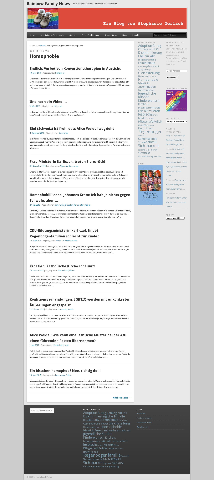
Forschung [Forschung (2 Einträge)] (142, 66)
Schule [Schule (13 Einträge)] (142, 142)
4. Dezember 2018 (37, 133)
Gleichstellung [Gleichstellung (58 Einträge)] (149, 73)
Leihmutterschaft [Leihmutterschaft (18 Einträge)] (149, 110)
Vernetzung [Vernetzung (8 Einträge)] (144, 153)
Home (32, 35)
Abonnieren (172, 77)
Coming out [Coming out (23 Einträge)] (146, 49)
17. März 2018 (35, 241)
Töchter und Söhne (69, 241)
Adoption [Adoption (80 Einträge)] (145, 46)
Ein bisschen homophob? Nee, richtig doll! (65, 371)
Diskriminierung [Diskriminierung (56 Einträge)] (150, 52)
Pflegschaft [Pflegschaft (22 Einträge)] (145, 121)
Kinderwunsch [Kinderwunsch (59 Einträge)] (149, 100)
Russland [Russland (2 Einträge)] (142, 136)
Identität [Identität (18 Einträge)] (144, 83)
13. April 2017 (35, 375)
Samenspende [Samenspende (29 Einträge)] (147, 139)
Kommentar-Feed (144, 422)
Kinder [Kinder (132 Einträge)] (143, 97)
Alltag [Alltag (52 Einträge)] (157, 46)
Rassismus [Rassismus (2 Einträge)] (149, 125)
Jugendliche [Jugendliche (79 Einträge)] (147, 93)
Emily (168, 135)
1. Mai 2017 (34, 345)
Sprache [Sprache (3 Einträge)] (141, 150)
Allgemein (58, 106)
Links (124, 35)
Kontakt (135, 35)
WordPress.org (143, 427)
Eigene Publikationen (90, 35)
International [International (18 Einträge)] (146, 90)
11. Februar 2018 (37, 309)
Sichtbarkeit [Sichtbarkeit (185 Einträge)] (148, 145)
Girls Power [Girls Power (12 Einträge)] (144, 69)
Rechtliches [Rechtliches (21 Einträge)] (145, 128)
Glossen (72, 35)
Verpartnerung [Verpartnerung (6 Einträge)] (145, 156)
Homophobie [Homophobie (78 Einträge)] (148, 80)
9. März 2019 (35, 106)
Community (59, 205)
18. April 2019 (35, 73)
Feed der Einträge (144, 418)
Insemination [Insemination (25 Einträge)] (147, 86)
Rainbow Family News (48, 3)
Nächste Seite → (122, 397)
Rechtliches (59, 73)
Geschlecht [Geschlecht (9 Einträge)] (153, 66)
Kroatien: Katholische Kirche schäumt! (62, 266)
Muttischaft (58, 345)
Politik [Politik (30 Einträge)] (157, 121)
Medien (87, 205)
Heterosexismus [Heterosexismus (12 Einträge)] (147, 76)
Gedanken (69, 205)
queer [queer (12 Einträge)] (141, 124)
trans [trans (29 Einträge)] (149, 149)
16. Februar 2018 (37, 271)
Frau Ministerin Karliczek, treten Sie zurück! (67, 162)
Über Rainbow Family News (52, 35)
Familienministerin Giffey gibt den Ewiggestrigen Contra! (176, 202)
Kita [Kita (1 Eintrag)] (148, 105)
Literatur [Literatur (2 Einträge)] (154, 115)
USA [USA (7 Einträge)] (155, 149)
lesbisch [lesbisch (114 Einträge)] (144, 114)
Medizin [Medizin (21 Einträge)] (143, 118)
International (63, 271)
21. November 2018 (38, 166)
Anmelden (141, 413)
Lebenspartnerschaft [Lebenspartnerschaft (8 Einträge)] (149, 107)
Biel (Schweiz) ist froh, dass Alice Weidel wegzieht (72, 129)
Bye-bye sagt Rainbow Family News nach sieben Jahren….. (175, 140)
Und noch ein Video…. (48, 102)
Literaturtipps (111, 35)
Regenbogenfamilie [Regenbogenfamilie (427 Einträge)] (157, 131)
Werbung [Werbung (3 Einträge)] (157, 156)
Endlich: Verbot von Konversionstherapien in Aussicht (75, 69)
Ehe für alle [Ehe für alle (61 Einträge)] (147, 56)
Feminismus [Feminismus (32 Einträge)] (146, 63)
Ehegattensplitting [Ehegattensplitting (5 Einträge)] (147, 59)
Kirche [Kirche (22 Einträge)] (142, 104)
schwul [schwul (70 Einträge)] (151, 142)
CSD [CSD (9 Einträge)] (156, 49)
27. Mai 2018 (35, 205)
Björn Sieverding (173, 162)
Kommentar (63, 133)
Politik (58, 241)
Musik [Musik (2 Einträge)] (151, 118)
